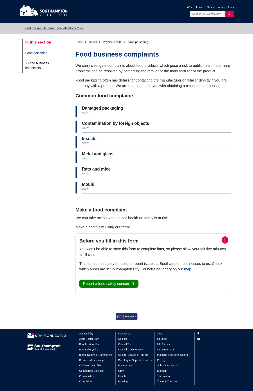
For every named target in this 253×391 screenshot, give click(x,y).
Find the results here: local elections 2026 (54, 28)
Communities (86, 376)
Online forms (215, 7)
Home (79, 42)
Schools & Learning (168, 365)
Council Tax (124, 344)
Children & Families (90, 365)
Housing (123, 381)
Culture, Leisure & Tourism (133, 354)
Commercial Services (91, 370)
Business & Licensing (91, 360)
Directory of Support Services (135, 360)
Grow (121, 370)
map (187, 269)
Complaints (85, 381)
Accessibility (86, 333)
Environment (125, 365)
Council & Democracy (130, 349)
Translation (163, 376)
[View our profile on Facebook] (211, 334)
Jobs (160, 333)
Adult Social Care (89, 338)
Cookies (123, 338)
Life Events (163, 344)
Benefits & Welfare (90, 344)
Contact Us (124, 333)
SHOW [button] (85, 113)
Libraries (162, 338)
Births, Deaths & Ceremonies (95, 354)
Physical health (112, 42)
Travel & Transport (167, 381)
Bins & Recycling (88, 349)
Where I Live (195, 7)
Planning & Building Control (172, 354)
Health (93, 42)
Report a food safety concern (106, 284)
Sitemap (161, 370)
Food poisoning (36, 53)
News (230, 7)
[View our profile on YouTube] (211, 339)
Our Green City (165, 349)
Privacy (161, 360)
